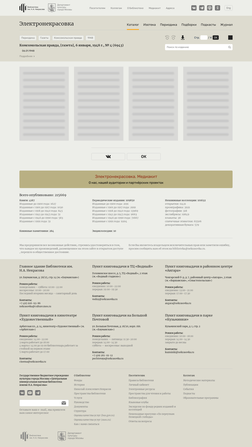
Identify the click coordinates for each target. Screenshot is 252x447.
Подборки (189, 25)
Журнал (226, 25)
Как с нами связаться (86, 424)
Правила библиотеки (141, 380)
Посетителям (97, 8)
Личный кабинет (139, 384)
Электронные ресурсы (142, 389)
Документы (81, 406)
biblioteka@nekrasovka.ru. (189, 248)
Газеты (44, 37)
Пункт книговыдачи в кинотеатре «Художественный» (48, 317)
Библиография (138, 397)
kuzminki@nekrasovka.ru (179, 352)
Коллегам (116, 8)
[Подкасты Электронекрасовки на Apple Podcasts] (209, 7)
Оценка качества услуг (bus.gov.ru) (94, 415)
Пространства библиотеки (90, 393)
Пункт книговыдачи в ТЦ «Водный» (122, 266)
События (188, 389)
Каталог (133, 25)
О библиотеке (135, 8)
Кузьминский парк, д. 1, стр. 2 (182, 326)
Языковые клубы (138, 402)
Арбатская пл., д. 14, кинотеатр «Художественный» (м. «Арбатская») (51, 328)
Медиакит (155, 8)
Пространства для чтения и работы (150, 393)
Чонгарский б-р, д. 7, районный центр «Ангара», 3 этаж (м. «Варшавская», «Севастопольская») (198, 279)
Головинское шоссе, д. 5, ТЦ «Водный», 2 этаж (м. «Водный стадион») (120, 275)
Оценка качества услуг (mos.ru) (92, 419)
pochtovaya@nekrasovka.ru (107, 358)
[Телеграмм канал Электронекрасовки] (201, 7)
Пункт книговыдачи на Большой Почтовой (119, 317)
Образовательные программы (200, 397)
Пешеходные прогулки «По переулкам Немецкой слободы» (151, 415)
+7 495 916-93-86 (30, 303)
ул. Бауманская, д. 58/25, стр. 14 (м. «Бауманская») (49, 277)
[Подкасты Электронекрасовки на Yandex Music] (217, 7)
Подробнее (27, 56)
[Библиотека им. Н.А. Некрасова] (32, 6)
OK (215, 37)
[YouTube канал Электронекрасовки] (31, 393)
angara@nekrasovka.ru (178, 303)
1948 (90, 37)
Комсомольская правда (68, 37)
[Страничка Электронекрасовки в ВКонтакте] (194, 7)
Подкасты (208, 25)
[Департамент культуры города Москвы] (60, 6)
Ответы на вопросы (140, 421)
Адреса (170, 8)
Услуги (78, 397)
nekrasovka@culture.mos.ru (35, 306)
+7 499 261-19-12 (102, 355)
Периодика (168, 25)
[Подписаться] (62, 403)
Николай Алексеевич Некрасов (92, 389)
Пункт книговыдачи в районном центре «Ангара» (199, 268)
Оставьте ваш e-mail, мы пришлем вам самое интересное (42, 411)
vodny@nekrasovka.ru (104, 299)
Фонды (78, 380)
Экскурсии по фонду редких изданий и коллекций (152, 408)
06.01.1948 (28, 50)
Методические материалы (199, 380)
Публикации (190, 384)
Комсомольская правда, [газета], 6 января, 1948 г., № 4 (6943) (71, 45)
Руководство (81, 402)
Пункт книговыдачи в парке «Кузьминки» (189, 317)
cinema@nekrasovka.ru (32, 361)
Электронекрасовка (46, 23)
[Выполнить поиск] (229, 47)
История (79, 384)
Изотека (149, 25)
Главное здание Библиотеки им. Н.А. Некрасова (46, 268)
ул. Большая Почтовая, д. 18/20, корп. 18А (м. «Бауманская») (116, 328)
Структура (80, 411)
